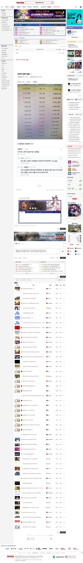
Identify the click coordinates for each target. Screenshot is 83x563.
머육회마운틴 (50, 492)
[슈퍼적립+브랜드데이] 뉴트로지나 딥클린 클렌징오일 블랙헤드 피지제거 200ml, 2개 (75, 153)
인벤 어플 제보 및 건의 (6, 26)
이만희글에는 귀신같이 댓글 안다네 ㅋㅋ (31, 488)
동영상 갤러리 (4, 22)
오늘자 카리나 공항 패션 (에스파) (30, 424)
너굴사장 (49, 327)
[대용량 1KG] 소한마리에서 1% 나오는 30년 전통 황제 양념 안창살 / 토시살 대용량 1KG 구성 (75, 157)
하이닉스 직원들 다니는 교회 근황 (30, 332)
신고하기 (53, 189)
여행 (2, 71)
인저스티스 (50, 488)
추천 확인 (62, 189)
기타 (63, 282)
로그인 (76, 6)
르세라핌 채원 (26, 429)
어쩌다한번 (50, 342)
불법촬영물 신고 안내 (50, 552)
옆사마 (49, 356)
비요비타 (49, 288)
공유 (47, 189)
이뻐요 (49, 293)
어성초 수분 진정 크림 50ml (72, 155)
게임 (43, 282)
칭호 (40, 212)
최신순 (22, 243)
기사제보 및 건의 (5, 24)
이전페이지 (52, 257)
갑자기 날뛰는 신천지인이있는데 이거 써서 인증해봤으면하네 (35, 327)
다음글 (19, 257)
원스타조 (49, 361)
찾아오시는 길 (57, 552)
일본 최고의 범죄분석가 (28, 439)
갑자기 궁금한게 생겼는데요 (29, 366)
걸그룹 (3, 69)
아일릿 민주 (26, 390)
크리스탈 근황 (26, 502)
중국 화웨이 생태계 (27, 288)
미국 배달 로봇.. (27, 317)
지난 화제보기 (55, 24)
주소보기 (16, 46)
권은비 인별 (26, 371)
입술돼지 (49, 308)
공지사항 (63, 552)
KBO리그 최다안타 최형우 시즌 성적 (31, 473)
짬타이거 (49, 522)
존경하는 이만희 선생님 (28, 298)
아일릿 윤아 (26, 400)
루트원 (49, 468)
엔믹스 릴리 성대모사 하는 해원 (30, 293)
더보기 (35, 208)
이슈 (21, 282)
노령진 (49, 458)
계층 (55, 282)
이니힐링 (33, 208)
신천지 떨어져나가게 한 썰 (29, 337)
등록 (62, 251)
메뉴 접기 (56, 212)
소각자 (17, 49)
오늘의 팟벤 (4, 52)
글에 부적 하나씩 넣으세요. (29, 468)
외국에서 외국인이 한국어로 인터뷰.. (31, 478)
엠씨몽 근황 (26, 483)
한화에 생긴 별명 (27, 454)
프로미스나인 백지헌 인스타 (29, 376)
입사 (49, 371)
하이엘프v (50, 347)
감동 (59, 282)
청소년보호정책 (42, 552)
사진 (51, 282)
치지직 (3, 65)
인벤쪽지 (30, 208)
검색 (51, 539)
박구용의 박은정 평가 (28, 444)
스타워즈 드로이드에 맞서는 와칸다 (30, 351)
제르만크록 (50, 454)
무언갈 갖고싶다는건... (28, 512)
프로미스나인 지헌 (27, 410)
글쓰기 (63, 276)
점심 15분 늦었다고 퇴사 (28, 463)
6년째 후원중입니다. (28, 522)
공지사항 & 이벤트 (5, 20)
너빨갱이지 (50, 381)
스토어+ (80, 41)
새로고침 (64, 243)
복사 (20, 46)
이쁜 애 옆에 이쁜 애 (28, 449)
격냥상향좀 (50, 303)
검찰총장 (49, 395)
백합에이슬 (50, 517)
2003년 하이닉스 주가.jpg (29, 458)
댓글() (62, 53)
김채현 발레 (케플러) (28, 385)
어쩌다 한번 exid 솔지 (28, 342)
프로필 (28, 212)
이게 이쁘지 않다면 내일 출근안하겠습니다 (32, 395)
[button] (26, 273)
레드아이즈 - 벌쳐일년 (28, 361)
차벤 (2, 67)
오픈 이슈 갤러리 (5, 48)
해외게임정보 (4, 73)
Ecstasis (49, 322)
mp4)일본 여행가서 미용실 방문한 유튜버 (32, 356)
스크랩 (50, 189)
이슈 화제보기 (61, 24)
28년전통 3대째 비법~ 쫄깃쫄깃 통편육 (74, 148)
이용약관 (29, 552)
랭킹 (34, 212)
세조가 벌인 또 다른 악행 (28, 497)
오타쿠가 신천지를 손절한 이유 (30, 303)
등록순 (19, 243)
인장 (22, 212)
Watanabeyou (50, 439)
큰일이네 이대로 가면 (28, 526)
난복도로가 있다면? (28, 381)
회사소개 (19, 552)
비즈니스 (24, 552)
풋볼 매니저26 (4, 88)
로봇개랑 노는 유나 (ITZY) (29, 405)
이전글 (24, 257)
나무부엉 (49, 337)
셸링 (49, 444)
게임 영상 (3, 75)
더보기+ (80, 27)
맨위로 (57, 257)
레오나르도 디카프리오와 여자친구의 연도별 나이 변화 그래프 (35, 322)
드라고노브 (50, 512)
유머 (31, 282)
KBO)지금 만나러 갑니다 (28, 434)
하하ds (49, 502)
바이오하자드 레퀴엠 (5, 84)
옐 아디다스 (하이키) (28, 415)
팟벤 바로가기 (4, 63)
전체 (16, 282)
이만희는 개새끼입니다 (28, 347)
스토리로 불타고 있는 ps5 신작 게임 (31, 492)
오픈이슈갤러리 (63, 46)
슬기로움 (49, 497)
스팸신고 (57, 189)
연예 (27, 282)
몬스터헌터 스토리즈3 (6, 82)
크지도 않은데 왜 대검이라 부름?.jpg (31, 517)
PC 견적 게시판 (4, 56)
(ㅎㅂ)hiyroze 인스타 (28, 308)
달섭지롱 (49, 332)
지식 (47, 282)
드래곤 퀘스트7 (4, 86)
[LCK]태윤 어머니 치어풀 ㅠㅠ (29, 507)
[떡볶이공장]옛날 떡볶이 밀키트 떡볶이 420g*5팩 (75, 150)
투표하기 (74, 198)
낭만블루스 (50, 434)
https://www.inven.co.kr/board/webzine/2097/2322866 (27, 225)
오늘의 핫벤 (4, 50)
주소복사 (16, 225)
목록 (59, 53)
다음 (51, 535)
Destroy (49, 298)
